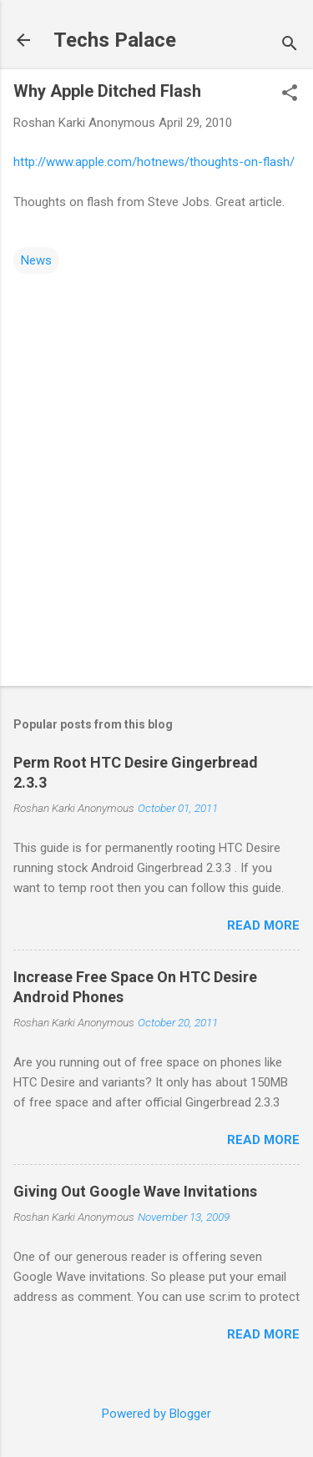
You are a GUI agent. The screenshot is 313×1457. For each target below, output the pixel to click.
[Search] (290, 45)
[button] (290, 94)
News (36, 260)
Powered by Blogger (156, 1413)
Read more (263, 925)
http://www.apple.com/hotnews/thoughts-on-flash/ (154, 161)
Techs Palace (114, 40)
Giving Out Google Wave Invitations (135, 1191)
